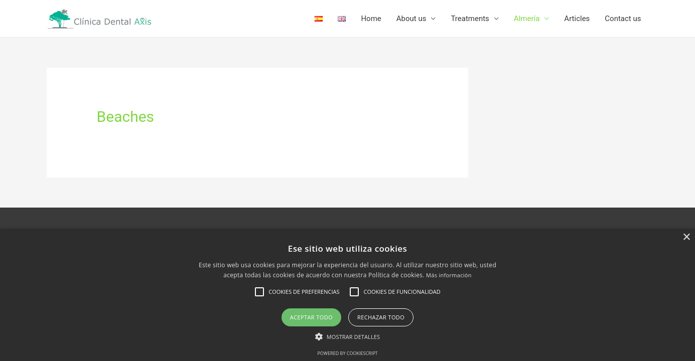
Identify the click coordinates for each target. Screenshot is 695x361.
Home (371, 18)
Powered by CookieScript (347, 353)
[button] (347, 336)
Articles (577, 18)
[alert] (347, 295)
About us (411, 18)
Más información (449, 275)
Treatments (470, 18)
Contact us (623, 18)
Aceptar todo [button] (311, 317)
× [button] (686, 237)
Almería (527, 18)
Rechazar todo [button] (380, 317)
